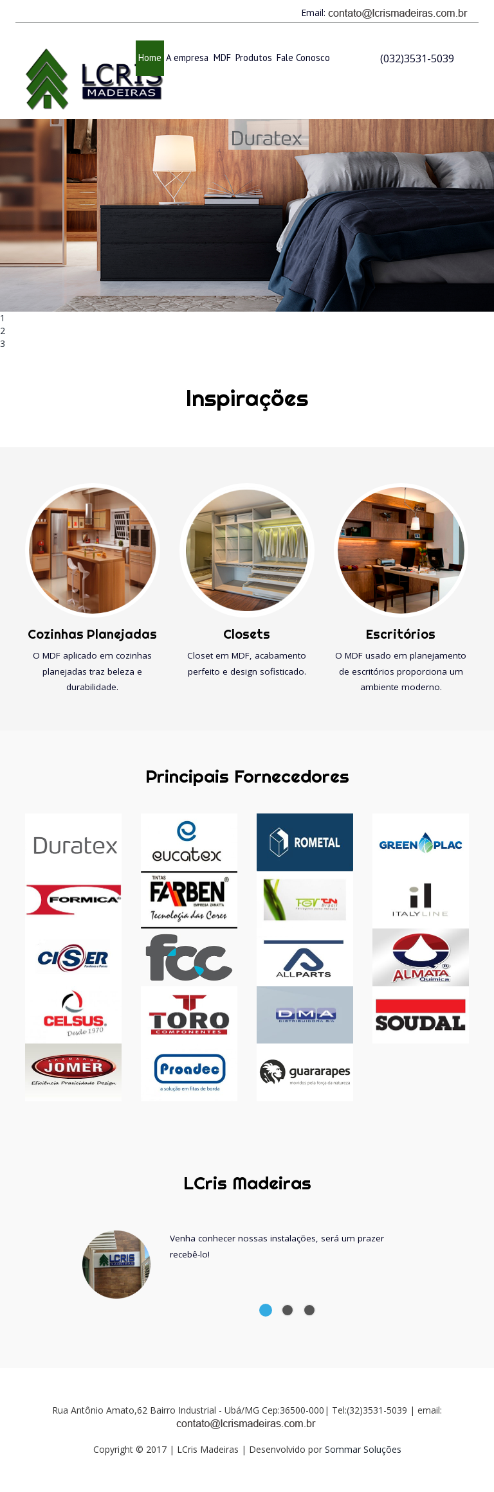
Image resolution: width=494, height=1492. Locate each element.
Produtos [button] (253, 57)
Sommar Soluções (363, 1449)
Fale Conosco (303, 57)
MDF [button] (222, 57)
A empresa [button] (187, 57)
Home (151, 57)
